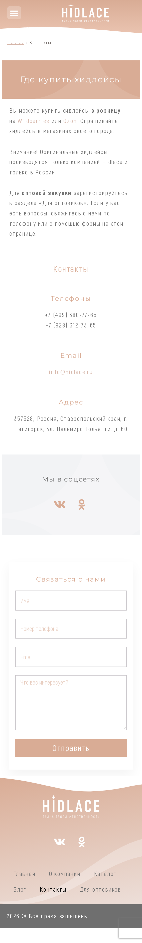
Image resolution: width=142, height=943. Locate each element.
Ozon (70, 120)
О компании (65, 873)
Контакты (53, 889)
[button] (14, 12)
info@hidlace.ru (71, 371)
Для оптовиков (100, 889)
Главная (24, 873)
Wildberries (34, 120)
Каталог (105, 873)
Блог (19, 889)
